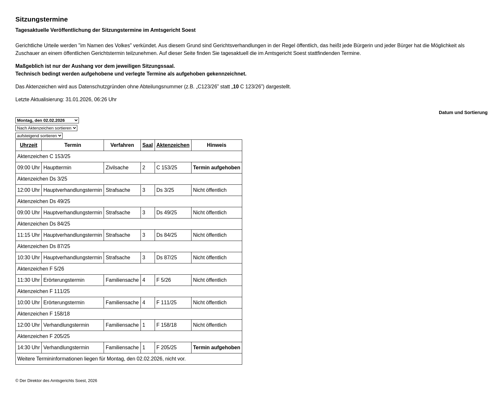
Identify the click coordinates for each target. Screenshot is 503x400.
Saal (147, 145)
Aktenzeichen (173, 145)
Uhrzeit (28, 145)
